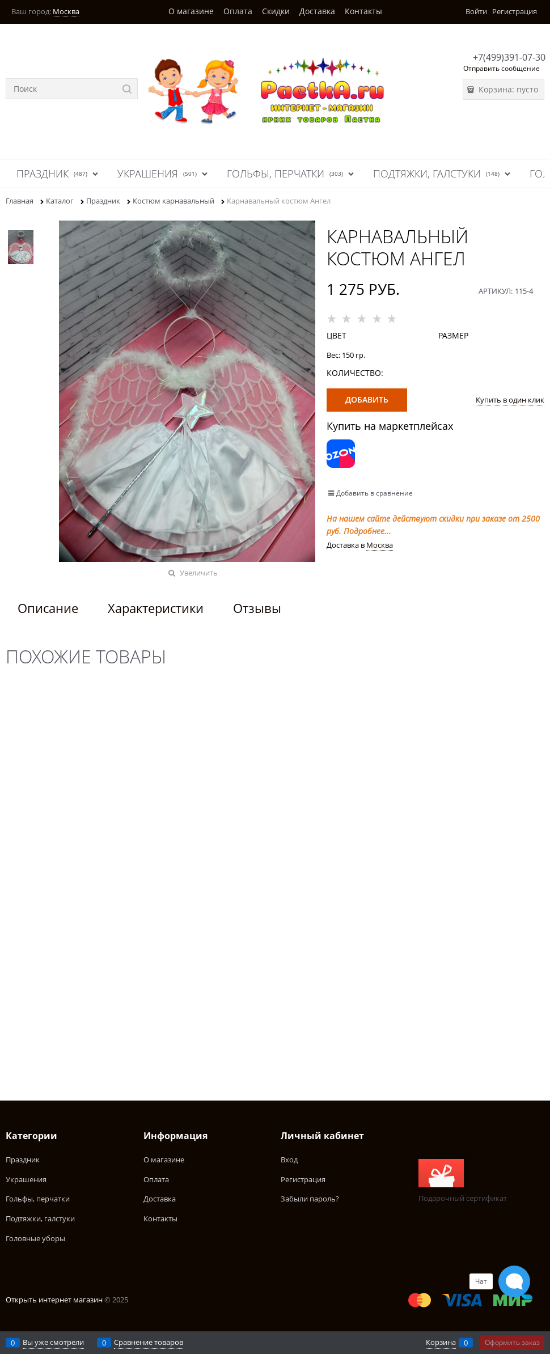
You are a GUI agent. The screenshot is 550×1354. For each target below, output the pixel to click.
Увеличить (199, 573)
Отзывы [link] (257, 608)
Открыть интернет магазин (54, 1299)
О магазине (191, 11)
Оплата (237, 11)
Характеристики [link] (156, 608)
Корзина (441, 1342)
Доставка (317, 11)
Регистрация (514, 11)
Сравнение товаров (148, 1342)
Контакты (363, 11)
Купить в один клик (510, 400)
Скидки (276, 11)
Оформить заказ (512, 1342)
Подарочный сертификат (462, 1181)
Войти (476, 11)
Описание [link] (48, 608)
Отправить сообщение (501, 68)
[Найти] (127, 88)
